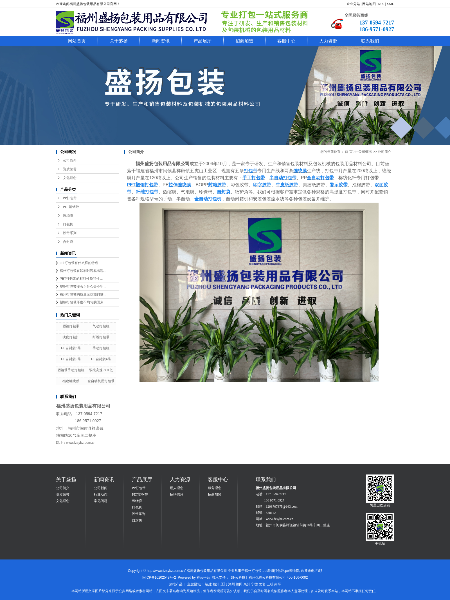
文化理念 (69, 178)
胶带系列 (69, 233)
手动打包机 (101, 348)
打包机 (68, 224)
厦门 (223, 584)
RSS (381, 4)
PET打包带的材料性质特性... (81, 279)
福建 (208, 584)
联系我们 (370, 41)
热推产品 (176, 584)
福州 (216, 584)
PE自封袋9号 (71, 359)
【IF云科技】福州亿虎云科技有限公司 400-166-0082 (268, 577)
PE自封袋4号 (101, 359)
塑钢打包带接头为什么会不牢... (83, 286)
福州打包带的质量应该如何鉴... (83, 294)
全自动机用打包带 (100, 381)
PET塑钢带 (71, 207)
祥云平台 (203, 577)
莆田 (239, 584)
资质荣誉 (69, 169)
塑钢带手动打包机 (70, 370)
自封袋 (68, 242)
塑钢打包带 (70, 326)
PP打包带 (70, 198)
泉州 (247, 584)
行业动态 (100, 494)
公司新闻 (100, 488)
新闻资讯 (161, 41)
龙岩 (262, 584)
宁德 (254, 584)
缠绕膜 (68, 216)
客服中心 (286, 41)
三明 (270, 584)
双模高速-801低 (101, 370)
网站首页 (77, 41)
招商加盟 (244, 41)
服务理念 (214, 488)
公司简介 (69, 160)
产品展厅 (203, 41)
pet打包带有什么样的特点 (79, 263)
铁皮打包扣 (70, 337)
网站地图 (369, 4)
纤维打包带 (101, 337)
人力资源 (328, 41)
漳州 (231, 584)
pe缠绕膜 (292, 571)
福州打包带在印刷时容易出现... (83, 271)
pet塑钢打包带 (273, 571)
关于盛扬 (119, 41)
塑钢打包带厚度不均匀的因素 (82, 302)
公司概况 (365, 152)
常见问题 (100, 501)
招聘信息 (176, 494)
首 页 (348, 152)
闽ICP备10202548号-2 (159, 577)
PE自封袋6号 (71, 348)
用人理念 (176, 488)
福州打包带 (253, 571)
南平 (277, 584)
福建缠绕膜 (70, 381)
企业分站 (353, 4)
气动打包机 (101, 326)
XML (390, 4)
